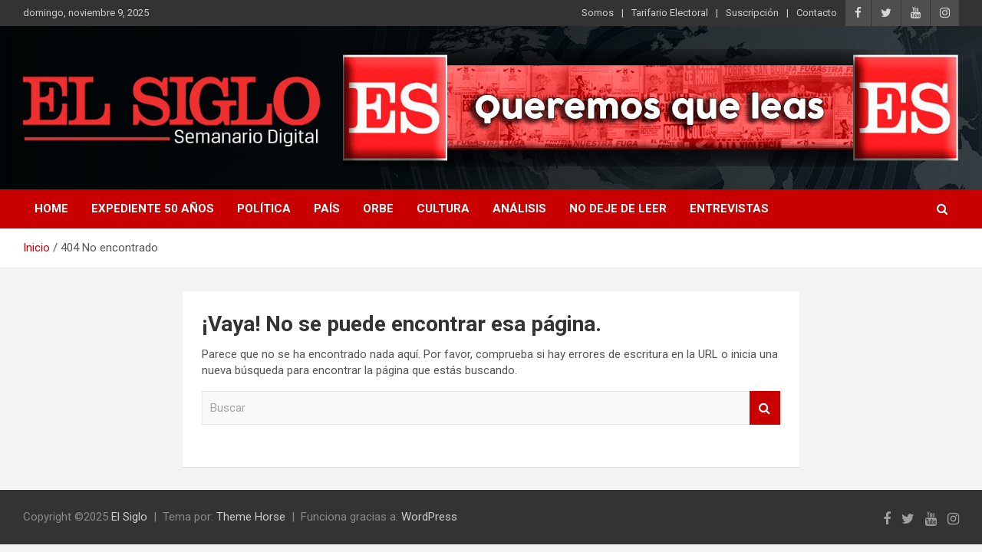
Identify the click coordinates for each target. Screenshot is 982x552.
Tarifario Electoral (669, 12)
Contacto (816, 12)
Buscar (765, 408)
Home (51, 208)
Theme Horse (250, 517)
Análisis (519, 208)
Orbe (378, 208)
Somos (598, 12)
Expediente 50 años (152, 208)
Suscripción (752, 12)
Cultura (443, 208)
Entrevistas (729, 208)
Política (264, 208)
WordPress (429, 517)
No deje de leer (618, 208)
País (327, 208)
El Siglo (129, 517)
